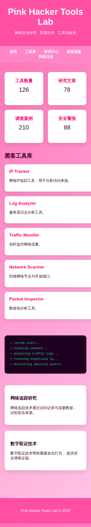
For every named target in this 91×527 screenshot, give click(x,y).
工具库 (30, 52)
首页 (13, 52)
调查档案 (74, 52)
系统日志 (45, 57)
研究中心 (51, 52)
